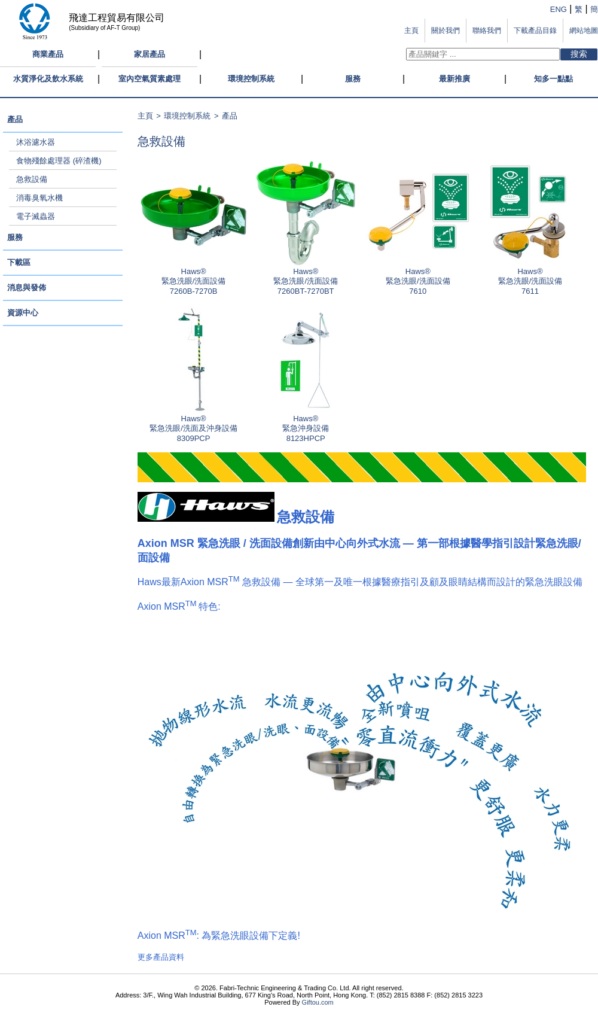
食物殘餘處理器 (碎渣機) (58, 160)
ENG (558, 9)
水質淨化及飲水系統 (48, 78)
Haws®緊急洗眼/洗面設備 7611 (530, 278)
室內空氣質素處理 (149, 78)
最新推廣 (454, 78)
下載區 (18, 262)
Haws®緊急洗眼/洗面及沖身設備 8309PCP (194, 425)
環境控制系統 (251, 78)
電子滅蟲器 (35, 216)
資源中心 (22, 312)
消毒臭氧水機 (39, 197)
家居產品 (149, 54)
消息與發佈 (26, 287)
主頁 (145, 115)
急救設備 (31, 179)
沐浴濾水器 (35, 142)
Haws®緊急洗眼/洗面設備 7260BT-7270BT (305, 278)
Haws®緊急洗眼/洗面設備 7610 (418, 278)
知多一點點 (553, 78)
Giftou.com (318, 1002)
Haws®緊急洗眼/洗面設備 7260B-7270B (194, 278)
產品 (15, 119)
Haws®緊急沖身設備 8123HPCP (305, 425)
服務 (353, 78)
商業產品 (47, 54)
